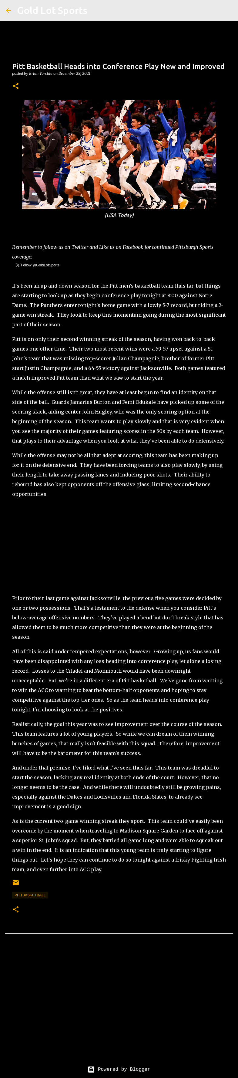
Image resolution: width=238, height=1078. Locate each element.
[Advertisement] (119, 546)
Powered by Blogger (119, 1069)
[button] (15, 86)
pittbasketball (30, 895)
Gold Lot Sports (52, 10)
